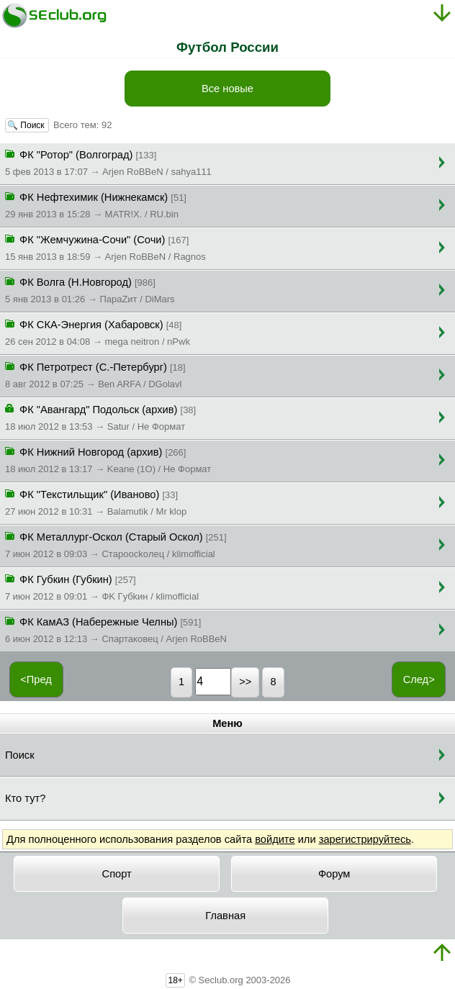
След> (419, 679)
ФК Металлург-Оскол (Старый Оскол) (116, 544)
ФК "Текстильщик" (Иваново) (95, 502)
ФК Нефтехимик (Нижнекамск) (95, 204)
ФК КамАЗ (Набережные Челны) (116, 629)
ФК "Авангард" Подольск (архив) (100, 417)
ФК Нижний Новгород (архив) (108, 459)
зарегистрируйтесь (365, 839)
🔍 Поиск (27, 125)
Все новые (227, 88)
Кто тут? (25, 798)
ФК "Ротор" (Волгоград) (108, 162)
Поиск (20, 755)
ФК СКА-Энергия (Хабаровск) (97, 332)
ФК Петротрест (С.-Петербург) (95, 374)
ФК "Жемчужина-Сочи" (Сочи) (105, 247)
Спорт (117, 874)
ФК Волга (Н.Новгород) (90, 289)
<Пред (36, 679)
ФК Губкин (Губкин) (102, 587)
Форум (334, 874)
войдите (274, 839)
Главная (225, 915)
